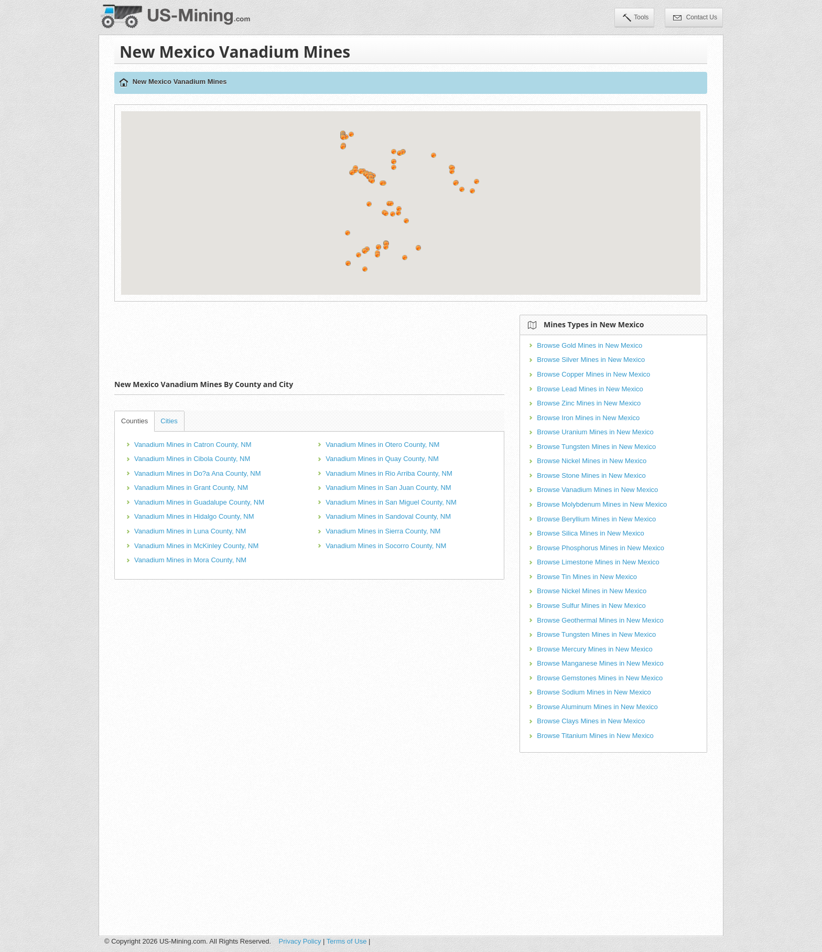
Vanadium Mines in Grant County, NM (191, 487)
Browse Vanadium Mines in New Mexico (597, 490)
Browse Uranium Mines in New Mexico (595, 432)
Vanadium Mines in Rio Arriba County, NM (389, 473)
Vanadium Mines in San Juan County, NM (388, 487)
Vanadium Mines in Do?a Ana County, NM (197, 473)
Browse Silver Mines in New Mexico (591, 359)
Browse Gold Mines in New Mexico (589, 345)
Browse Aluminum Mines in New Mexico (597, 707)
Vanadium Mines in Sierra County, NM (383, 531)
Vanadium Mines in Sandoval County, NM (388, 516)
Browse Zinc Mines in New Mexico (589, 403)
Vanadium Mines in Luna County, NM (190, 531)
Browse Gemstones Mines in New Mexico (600, 678)
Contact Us (695, 18)
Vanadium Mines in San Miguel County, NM (391, 502)
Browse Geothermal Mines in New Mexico (600, 620)
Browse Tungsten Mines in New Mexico (596, 447)
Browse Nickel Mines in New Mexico (591, 461)
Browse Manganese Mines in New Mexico (600, 663)
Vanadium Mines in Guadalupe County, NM (199, 502)
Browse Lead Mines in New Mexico (590, 389)
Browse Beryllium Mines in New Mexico (596, 519)
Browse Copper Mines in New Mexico (593, 374)
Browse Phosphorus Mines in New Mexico (600, 548)
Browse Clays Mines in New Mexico (591, 721)
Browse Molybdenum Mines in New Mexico (602, 504)
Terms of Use (347, 941)
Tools (635, 18)
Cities (169, 421)
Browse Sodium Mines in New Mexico (594, 692)
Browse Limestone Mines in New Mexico (598, 562)
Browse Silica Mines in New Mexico (590, 533)
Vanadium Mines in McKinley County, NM (196, 546)
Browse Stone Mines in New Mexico (591, 475)
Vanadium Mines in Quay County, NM (382, 459)
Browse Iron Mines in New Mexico (588, 418)
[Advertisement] (309, 338)
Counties (134, 421)
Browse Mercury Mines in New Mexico (594, 649)
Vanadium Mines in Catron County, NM (193, 444)
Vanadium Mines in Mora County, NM (190, 560)
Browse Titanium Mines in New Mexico (595, 736)
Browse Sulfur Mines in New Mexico (591, 605)
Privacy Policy (300, 941)
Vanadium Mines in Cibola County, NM (192, 459)
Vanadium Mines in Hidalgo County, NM (194, 516)
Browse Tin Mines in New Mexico (587, 577)
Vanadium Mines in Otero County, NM (382, 444)
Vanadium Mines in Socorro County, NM (386, 546)
